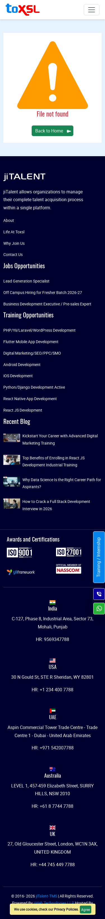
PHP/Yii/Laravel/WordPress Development (39, 330)
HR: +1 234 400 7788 (52, 690)
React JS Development (22, 410)
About (8, 220)
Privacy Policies (66, 909)
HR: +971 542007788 (53, 748)
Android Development (22, 364)
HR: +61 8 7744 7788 (52, 806)
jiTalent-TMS (47, 896)
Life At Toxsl (13, 231)
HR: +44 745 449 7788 (53, 864)
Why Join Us (14, 243)
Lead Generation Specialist (26, 281)
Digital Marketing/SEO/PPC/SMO (32, 353)
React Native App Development (30, 398)
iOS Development (18, 375)
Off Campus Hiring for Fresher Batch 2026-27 (42, 292)
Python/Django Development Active (34, 387)
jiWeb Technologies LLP (54, 903)
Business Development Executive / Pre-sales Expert (47, 304)
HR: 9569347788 (52, 639)
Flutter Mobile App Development (31, 341)
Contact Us (13, 254)
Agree (85, 909)
